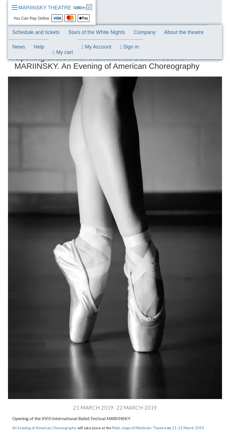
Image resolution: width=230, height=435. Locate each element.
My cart (63, 52)
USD (79, 8)
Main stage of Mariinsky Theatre (139, 428)
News (18, 47)
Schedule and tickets (36, 32)
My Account (97, 47)
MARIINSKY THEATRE (52, 8)
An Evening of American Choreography (44, 428)
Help (39, 47)
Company (145, 32)
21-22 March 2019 (188, 428)
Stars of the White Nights (96, 32)
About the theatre (183, 32)
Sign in (129, 47)
